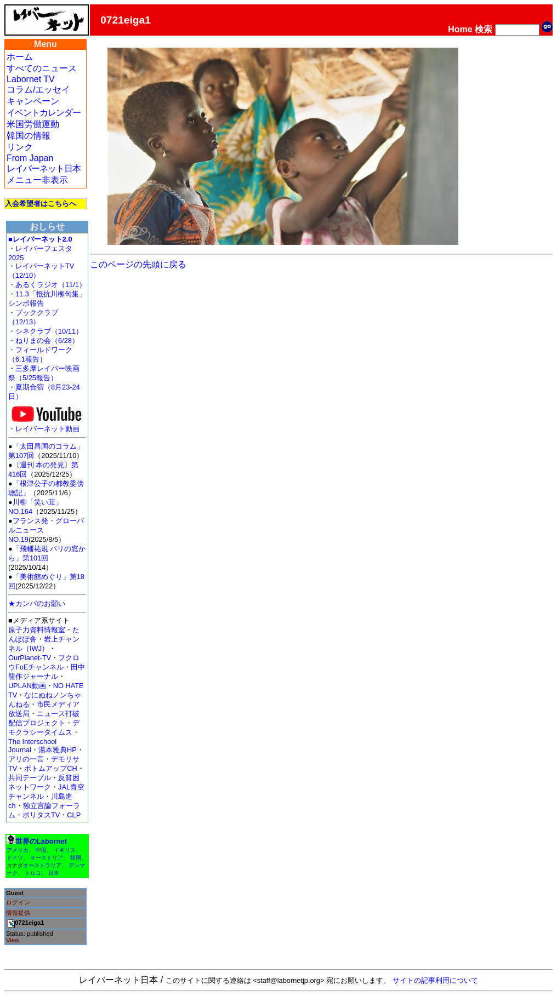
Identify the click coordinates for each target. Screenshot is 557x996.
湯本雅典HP (57, 750)
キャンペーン (33, 101)
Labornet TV (31, 79)
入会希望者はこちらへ (40, 203)
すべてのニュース (42, 68)
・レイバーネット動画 (46, 425)
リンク (20, 147)
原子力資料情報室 (36, 630)
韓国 (75, 858)
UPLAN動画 (27, 686)
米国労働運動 (33, 124)
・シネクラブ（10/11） (45, 331)
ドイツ (15, 858)
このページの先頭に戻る (138, 264)
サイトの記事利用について (435, 980)
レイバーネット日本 (44, 168)
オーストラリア (42, 865)
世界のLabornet (41, 841)
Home (460, 29)
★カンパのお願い (36, 603)
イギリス (65, 850)
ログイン (18, 902)
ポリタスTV (41, 815)
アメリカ (18, 850)
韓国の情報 (28, 135)
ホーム (20, 56)
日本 (53, 873)
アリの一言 (26, 759)
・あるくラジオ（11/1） (47, 285)
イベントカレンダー (44, 112)
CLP (74, 815)
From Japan (30, 158)
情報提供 (18, 912)
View (12, 940)
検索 (483, 29)
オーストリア (46, 858)
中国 (41, 850)
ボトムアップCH (50, 768)
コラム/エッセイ (38, 89)
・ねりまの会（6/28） (43, 340)
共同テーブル (29, 778)
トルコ (33, 873)
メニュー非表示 (37, 180)
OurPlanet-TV (29, 658)
